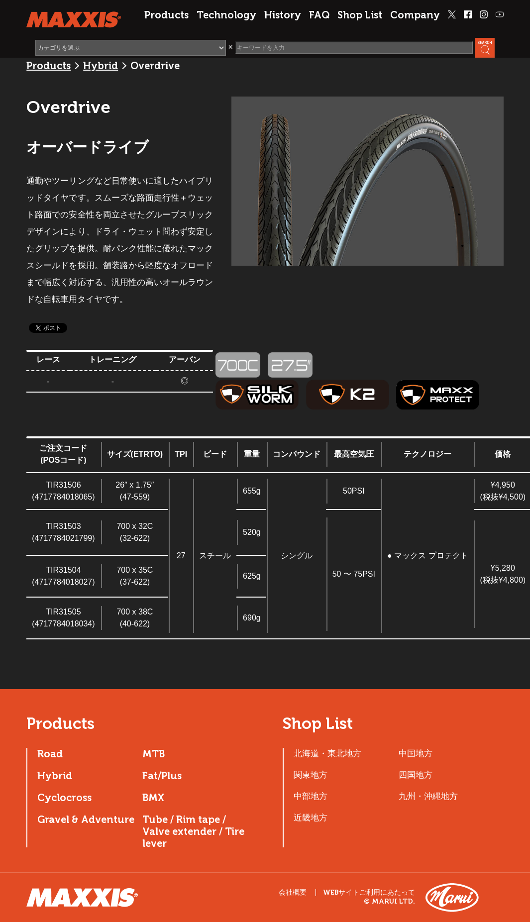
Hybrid (100, 66)
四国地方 (415, 775)
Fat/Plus (162, 776)
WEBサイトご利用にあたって (369, 892)
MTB (153, 754)
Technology (226, 15)
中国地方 (415, 753)
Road (50, 754)
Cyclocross (64, 798)
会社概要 (293, 892)
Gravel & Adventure (85, 819)
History (282, 15)
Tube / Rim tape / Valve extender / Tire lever (193, 831)
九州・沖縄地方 (428, 796)
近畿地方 (310, 817)
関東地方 (310, 775)
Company (415, 15)
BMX (153, 798)
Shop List (359, 15)
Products (166, 15)
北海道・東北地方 (327, 753)
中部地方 (310, 796)
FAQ (319, 15)
